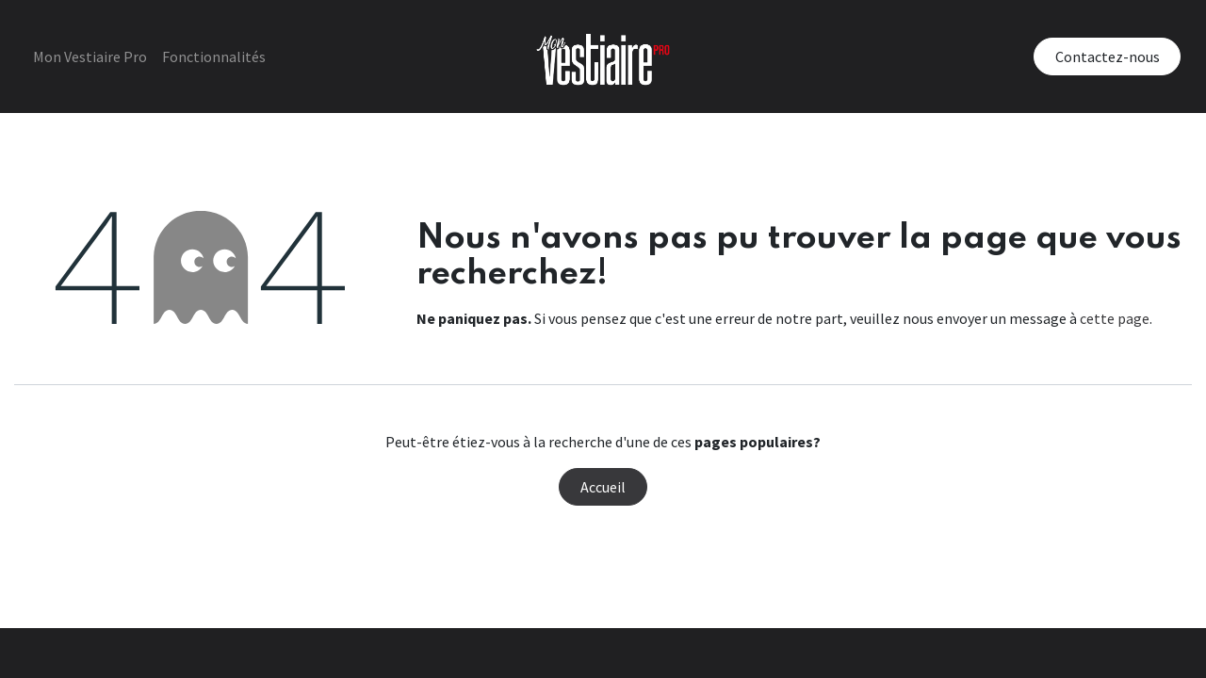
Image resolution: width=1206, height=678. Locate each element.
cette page (1114, 318)
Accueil (603, 486)
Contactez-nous (1099, 56)
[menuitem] (97, 56)
